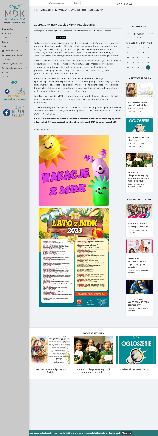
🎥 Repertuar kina (10, 50)
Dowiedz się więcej (111, 433)
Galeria (5, 46)
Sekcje (5, 42)
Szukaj (76, 3)
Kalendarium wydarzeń (12, 55)
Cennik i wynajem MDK (12, 63)
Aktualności (7, 33)
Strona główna (8, 29)
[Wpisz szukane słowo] (60, 3)
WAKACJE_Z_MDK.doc (44, 129)
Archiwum (6, 72)
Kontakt (5, 76)
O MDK (5, 37)
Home (37, 10)
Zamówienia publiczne (12, 68)
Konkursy (6, 59)
